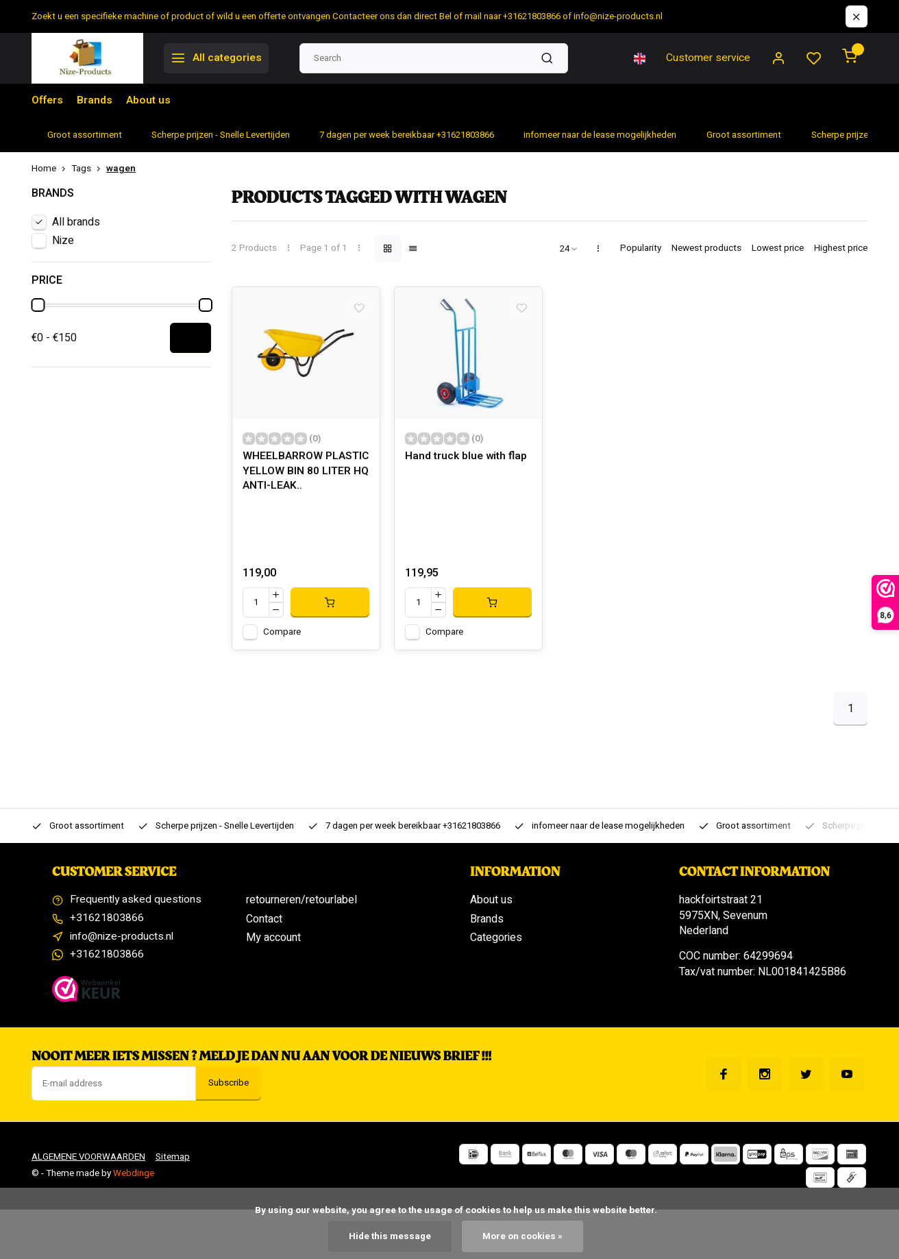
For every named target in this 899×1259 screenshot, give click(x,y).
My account (273, 943)
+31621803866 (107, 924)
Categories (496, 943)
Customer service (708, 58)
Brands (95, 101)
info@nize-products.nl (122, 943)
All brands (76, 222)
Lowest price (778, 248)
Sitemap (175, 1164)
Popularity (640, 248)
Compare (282, 637)
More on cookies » (522, 1236)
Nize (63, 240)
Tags (88, 168)
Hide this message (389, 1236)
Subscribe (228, 1090)
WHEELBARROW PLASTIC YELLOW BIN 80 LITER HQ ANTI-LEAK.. (305, 477)
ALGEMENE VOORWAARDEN (89, 1164)
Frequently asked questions (136, 905)
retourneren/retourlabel (301, 905)
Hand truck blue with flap (467, 462)
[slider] (38, 305)
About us (149, 101)
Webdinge (133, 1180)
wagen (121, 168)
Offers (48, 101)
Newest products (706, 248)
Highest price (840, 248)
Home (51, 168)
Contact (264, 924)
